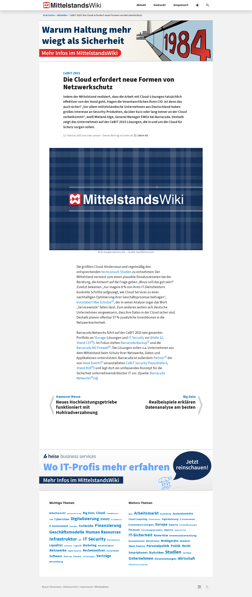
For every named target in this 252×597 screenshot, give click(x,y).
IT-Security (136, 337)
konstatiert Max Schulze (93, 302)
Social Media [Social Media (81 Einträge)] (112, 550)
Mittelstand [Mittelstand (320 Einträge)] (152, 541)
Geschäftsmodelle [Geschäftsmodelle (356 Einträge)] (66, 532)
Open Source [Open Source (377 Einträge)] (137, 546)
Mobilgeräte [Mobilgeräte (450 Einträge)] (170, 540)
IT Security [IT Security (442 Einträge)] (94, 539)
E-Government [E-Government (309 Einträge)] (187, 519)
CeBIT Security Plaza (141, 363)
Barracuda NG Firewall (92, 347)
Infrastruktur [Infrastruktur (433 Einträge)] (63, 539)
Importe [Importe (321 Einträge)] (168, 530)
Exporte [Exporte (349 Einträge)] (173, 525)
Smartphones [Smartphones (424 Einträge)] (138, 552)
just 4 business (53, 587)
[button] (208, 5)
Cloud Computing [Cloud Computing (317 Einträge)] (138, 519)
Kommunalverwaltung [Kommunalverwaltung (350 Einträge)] (183, 536)
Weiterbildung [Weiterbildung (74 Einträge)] (56, 561)
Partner (158, 357)
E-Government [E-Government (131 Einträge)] (58, 526)
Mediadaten (102, 587)
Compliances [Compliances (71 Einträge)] (112, 513)
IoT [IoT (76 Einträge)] (80, 539)
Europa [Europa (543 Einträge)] (161, 524)
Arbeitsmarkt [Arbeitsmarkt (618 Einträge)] (146, 513)
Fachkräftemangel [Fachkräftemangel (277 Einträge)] (188, 525)
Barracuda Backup (134, 342)
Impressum (86, 587)
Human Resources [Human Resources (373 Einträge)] (103, 532)
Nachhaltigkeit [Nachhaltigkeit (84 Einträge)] (106, 545)
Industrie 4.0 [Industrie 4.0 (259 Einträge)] (180, 530)
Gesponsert (180, 5)
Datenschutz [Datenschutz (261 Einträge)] (154, 519)
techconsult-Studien (116, 271)
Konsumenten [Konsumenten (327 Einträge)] (137, 541)
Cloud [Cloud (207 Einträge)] (100, 512)
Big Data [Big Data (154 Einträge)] (88, 513)
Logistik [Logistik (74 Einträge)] (77, 545)
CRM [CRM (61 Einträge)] (51, 519)
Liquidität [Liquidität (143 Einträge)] (56, 545)
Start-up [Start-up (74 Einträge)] (67, 556)
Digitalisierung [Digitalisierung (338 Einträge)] (85, 519)
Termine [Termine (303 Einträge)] (187, 553)
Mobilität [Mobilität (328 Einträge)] (185, 541)
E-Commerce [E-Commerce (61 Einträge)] (116, 519)
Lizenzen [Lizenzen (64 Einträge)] (68, 546)
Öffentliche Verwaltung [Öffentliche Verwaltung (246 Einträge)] (138, 564)
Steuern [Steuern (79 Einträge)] (77, 556)
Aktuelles (62, 15)
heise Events (92, 363)
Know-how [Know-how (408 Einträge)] (161, 535)
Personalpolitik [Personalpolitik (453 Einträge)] (157, 546)
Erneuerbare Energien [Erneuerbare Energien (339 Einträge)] (141, 525)
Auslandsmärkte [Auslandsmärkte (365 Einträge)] (183, 514)
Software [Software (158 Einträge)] (55, 556)
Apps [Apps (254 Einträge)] (131, 514)
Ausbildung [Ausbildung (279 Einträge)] (165, 513)
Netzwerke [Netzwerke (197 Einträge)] (58, 550)
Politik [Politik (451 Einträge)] (175, 546)
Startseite (49, 15)
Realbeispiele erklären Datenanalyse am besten (162, 403)
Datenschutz (70, 587)
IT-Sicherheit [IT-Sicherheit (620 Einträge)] (140, 535)
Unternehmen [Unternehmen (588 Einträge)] (141, 558)
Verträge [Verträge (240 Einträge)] (103, 556)
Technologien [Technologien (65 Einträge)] (89, 556)
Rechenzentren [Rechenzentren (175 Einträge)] (94, 550)
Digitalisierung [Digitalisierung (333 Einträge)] (170, 519)
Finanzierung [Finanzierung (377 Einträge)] (108, 525)
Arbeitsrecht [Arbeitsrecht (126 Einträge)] (57, 513)
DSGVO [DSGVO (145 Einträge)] (105, 519)
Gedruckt (159, 5)
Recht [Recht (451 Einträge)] (186, 546)
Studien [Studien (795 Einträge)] (173, 552)
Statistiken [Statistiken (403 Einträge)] (156, 553)
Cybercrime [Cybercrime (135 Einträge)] (61, 519)
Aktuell (141, 5)
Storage (100, 337)
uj (95, 378)
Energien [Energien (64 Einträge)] (73, 526)
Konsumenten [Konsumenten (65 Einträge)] (113, 540)
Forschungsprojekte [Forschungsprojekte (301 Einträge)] (152, 530)
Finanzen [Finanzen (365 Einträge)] (134, 530)
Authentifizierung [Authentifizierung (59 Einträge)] (74, 513)
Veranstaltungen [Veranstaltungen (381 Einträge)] (165, 559)
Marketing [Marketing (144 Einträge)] (90, 545)
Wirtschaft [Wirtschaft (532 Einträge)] (186, 558)
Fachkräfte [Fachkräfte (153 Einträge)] (86, 526)
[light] (197, 5)
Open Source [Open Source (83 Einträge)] (74, 550)
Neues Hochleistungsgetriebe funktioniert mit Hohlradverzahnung (89, 405)
